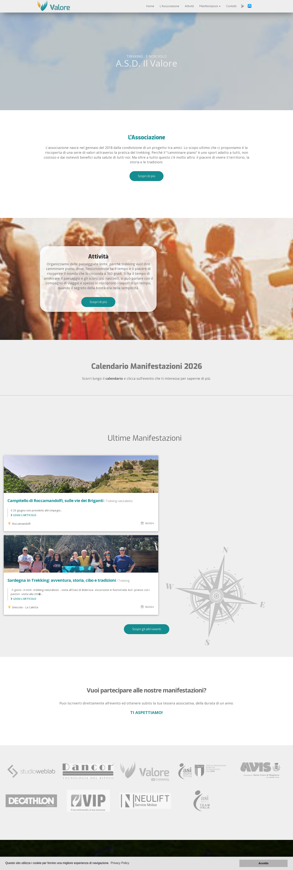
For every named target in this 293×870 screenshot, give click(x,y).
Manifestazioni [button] (209, 6)
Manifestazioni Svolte (58, 834)
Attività (189, 6)
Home (150, 6)
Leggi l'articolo (23, 520)
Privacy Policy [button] (120, 863)
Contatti (231, 6)
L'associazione (64, 829)
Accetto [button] (275, 863)
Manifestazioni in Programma (112, 829)
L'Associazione (169, 6)
